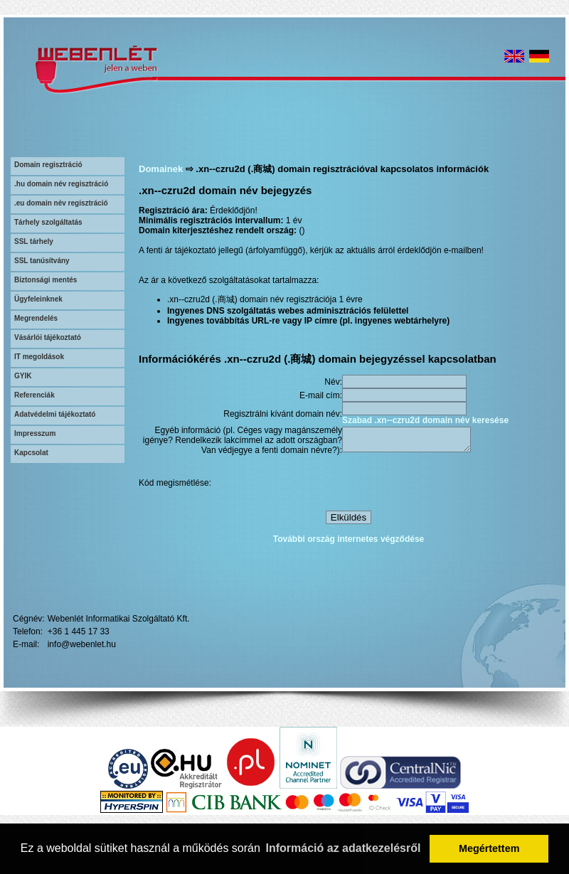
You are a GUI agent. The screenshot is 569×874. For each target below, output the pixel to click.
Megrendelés (36, 318)
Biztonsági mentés (45, 280)
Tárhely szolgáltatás (48, 222)
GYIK (22, 376)
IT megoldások (39, 357)
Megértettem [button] (489, 848)
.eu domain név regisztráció (61, 203)
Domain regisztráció (48, 165)
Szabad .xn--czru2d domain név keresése (425, 420)
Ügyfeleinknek (38, 299)
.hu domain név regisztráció (61, 184)
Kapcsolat (31, 453)
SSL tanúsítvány (42, 261)
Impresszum (34, 433)
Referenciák (34, 395)
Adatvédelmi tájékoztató (54, 414)
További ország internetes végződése (349, 541)
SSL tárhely (33, 241)
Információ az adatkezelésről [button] (343, 848)
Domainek (161, 169)
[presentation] (450, 485)
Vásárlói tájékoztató (47, 337)
